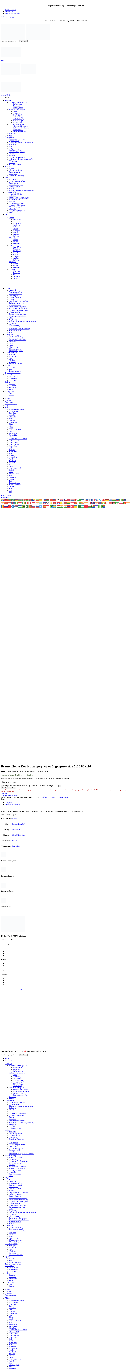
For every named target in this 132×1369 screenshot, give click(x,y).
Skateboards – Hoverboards (18, 327)
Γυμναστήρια (13, 296)
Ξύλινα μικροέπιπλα (15, 349)
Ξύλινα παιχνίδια (14, 312)
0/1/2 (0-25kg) (18, 117)
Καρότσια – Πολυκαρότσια (18, 102)
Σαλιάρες (12, 201)
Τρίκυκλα (12, 332)
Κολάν (15, 227)
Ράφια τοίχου (13, 347)
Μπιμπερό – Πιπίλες (15, 194)
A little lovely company (16, 409)
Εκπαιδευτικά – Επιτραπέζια (18, 301)
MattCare (12, 450)
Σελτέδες (12, 163)
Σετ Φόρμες (17, 223)
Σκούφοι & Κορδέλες (16, 363)
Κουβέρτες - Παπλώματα (48, 797)
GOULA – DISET (15, 429)
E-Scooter (12, 386)
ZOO (10, 492)
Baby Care (12, 413)
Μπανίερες (8, 984)
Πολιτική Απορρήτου (12, 963)
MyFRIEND (13, 455)
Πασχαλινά (12, 380)
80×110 (14, 840)
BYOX (11, 418)
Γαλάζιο (14, 818)
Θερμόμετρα (13, 174)
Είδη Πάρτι (12, 188)
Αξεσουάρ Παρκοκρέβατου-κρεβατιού (21, 190)
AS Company (13, 411)
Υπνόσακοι (12, 155)
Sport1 (11, 475)
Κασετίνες (12, 367)
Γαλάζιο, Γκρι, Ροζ (18, 824)
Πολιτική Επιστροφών (12, 965)
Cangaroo (12, 420)
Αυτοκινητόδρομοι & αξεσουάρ (19, 329)
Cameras (12, 384)
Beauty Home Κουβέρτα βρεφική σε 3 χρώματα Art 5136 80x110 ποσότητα (28, 786)
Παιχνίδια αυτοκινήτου (20, 131)
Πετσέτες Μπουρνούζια (16, 152)
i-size (15, 111)
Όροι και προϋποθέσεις (12, 967)
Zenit (11, 490)
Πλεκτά (15, 232)
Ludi (10, 448)
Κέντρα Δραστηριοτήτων (17, 316)
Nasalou (11, 459)
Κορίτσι (11, 395)
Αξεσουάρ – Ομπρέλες (16, 124)
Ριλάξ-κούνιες (13, 179)
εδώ (21, 989)
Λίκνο (11, 343)
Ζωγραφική (13, 319)
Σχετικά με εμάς (10, 969)
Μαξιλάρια (12, 144)
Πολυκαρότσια (18, 108)
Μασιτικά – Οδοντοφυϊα (17, 205)
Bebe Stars (12, 417)
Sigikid (11, 470)
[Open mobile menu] (3, 60)
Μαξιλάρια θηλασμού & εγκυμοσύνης (21, 159)
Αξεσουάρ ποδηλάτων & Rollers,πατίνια (22, 321)
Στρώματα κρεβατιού (16, 338)
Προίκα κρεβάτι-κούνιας (17, 139)
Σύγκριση (8, 953)
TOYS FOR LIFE (15, 485)
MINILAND (13, 451)
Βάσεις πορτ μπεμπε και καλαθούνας (21, 142)
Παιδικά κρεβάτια (15, 336)
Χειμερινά (16, 106)
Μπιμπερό (8, 986)
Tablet (11, 389)
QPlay (11, 466)
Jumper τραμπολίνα (15, 292)
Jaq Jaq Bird (13, 435)
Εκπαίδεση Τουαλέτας (16, 176)
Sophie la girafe (14, 473)
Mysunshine (13, 457)
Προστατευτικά (18, 130)
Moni (11, 453)
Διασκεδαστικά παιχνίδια (17, 314)
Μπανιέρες (12, 168)
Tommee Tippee (14, 483)
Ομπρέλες (12, 362)
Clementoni (13, 422)
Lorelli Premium (14, 444)
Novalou (12, 462)
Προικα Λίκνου (14, 141)
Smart (11, 472)
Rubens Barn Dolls (15, 468)
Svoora (11, 479)
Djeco (11, 426)
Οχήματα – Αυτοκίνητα (16, 303)
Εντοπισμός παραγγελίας (13, 950)
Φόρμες (15, 278)
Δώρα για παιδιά (14, 187)
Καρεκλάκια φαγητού (16, 185)
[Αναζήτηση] (10, 41)
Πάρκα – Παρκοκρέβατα (17, 181)
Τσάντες (11, 135)
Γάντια (15, 240)
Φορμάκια (16, 276)
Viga (10, 488)
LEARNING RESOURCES (18, 439)
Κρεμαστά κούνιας (15, 305)
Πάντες (11, 153)
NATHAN (12, 461)
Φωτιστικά (12, 341)
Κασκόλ (15, 241)
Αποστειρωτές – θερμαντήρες (18, 198)
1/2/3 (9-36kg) (18, 120)
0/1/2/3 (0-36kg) (18, 119)
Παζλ (11, 318)
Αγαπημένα (8, 951)
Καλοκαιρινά (17, 104)
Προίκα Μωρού (63, 797)
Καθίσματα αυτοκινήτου (17, 109)
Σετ (14, 275)
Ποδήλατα (12, 323)
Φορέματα (16, 225)
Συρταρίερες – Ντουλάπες (17, 340)
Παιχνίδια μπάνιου (15, 172)
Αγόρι (11, 393)
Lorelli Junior (13, 442)
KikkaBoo (12, 437)
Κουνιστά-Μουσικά (15, 294)
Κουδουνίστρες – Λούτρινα (18, 203)
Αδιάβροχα (12, 360)
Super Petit (12, 477)
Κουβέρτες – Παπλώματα (17, 150)
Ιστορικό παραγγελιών (12, 955)
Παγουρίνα (12, 209)
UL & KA (12, 486)
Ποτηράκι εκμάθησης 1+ (17, 210)
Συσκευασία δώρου (8, 782)
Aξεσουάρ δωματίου (16, 351)
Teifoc (11, 481)
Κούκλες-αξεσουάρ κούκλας (18, 308)
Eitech (11, 428)
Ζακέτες (15, 229)
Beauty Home (16, 846)
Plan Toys (12, 464)
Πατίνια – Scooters (15, 297)
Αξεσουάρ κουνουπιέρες (17, 157)
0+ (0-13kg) (17, 113)
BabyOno (12, 415)
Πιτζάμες (16, 234)
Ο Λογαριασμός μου (11, 948)
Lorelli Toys (13, 446)
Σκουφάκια (16, 243)
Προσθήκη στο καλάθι (8, 788)
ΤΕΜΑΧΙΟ (16, 829)
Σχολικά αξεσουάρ (15, 371)
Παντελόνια (17, 219)
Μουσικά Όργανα (15, 330)
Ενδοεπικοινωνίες (15, 199)
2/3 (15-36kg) (17, 122)
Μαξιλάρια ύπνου (15, 165)
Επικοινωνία (9, 971)
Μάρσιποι (12, 133)
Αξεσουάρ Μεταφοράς (20, 126)
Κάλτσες (16, 236)
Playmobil (12, 290)
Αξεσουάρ (16, 271)
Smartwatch (13, 387)
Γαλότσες (12, 358)
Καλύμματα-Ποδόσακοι (21, 128)
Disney (11, 424)
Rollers (11, 299)
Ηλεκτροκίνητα (14, 325)
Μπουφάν (16, 230)
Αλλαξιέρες (13, 161)
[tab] (68, 802)
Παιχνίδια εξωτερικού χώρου (18, 310)
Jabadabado (13, 433)
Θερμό (11, 212)
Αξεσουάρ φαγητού (15, 207)
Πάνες (11, 148)
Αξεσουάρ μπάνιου (15, 170)
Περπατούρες (13, 183)
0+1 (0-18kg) (17, 115)
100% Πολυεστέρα (18, 835)
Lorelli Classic (14, 440)
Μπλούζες (16, 221)
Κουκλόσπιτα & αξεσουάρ (18, 307)
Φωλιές (11, 146)
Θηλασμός (12, 196)
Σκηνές (11, 345)
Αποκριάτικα (13, 376)
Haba (11, 431)
